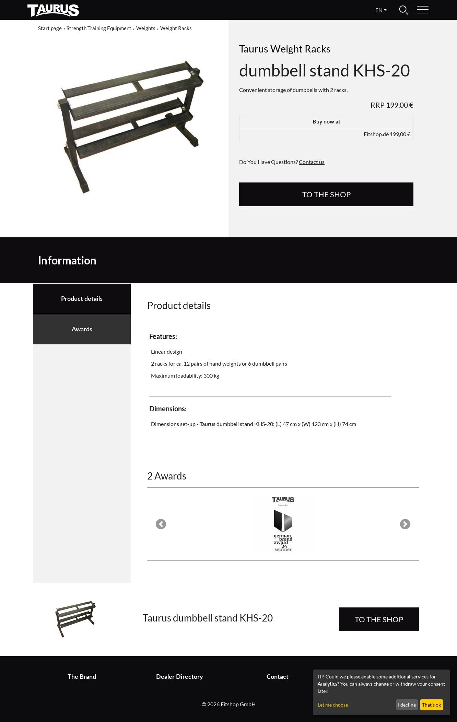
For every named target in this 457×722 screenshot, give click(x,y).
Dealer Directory (179, 676)
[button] (160, 524)
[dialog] (381, 692)
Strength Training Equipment (99, 28)
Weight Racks (176, 28)
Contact (278, 676)
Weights (145, 28)
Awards (82, 329)
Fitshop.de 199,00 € (387, 134)
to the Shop (326, 194)
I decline (407, 705)
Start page (50, 28)
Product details (82, 298)
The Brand (82, 676)
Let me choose (333, 705)
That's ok (431, 705)
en (379, 10)
